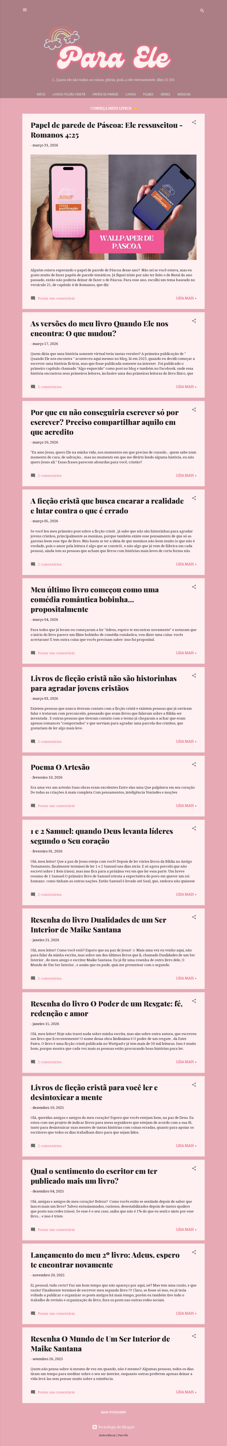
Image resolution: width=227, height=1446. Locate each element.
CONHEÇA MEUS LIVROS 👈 (113, 108)
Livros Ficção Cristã (69, 94)
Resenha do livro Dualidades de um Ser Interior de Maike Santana (98, 924)
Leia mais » (186, 298)
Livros (131, 94)
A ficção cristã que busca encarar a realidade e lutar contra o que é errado (107, 505)
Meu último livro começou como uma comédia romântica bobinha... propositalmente (95, 599)
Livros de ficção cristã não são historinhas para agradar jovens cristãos (104, 683)
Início (41, 94)
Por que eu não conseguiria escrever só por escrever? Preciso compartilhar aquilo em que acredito (104, 422)
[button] (194, 123)
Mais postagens (113, 1412)
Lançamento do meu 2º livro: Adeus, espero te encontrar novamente (105, 1259)
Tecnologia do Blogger (113, 1427)
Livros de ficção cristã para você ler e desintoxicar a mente (94, 1092)
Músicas (184, 94)
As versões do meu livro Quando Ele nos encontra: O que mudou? (99, 328)
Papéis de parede (105, 94)
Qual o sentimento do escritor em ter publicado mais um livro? (94, 1176)
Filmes (148, 94)
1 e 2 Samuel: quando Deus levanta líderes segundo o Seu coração (102, 835)
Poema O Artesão (60, 767)
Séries (165, 94)
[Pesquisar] (202, 11)
